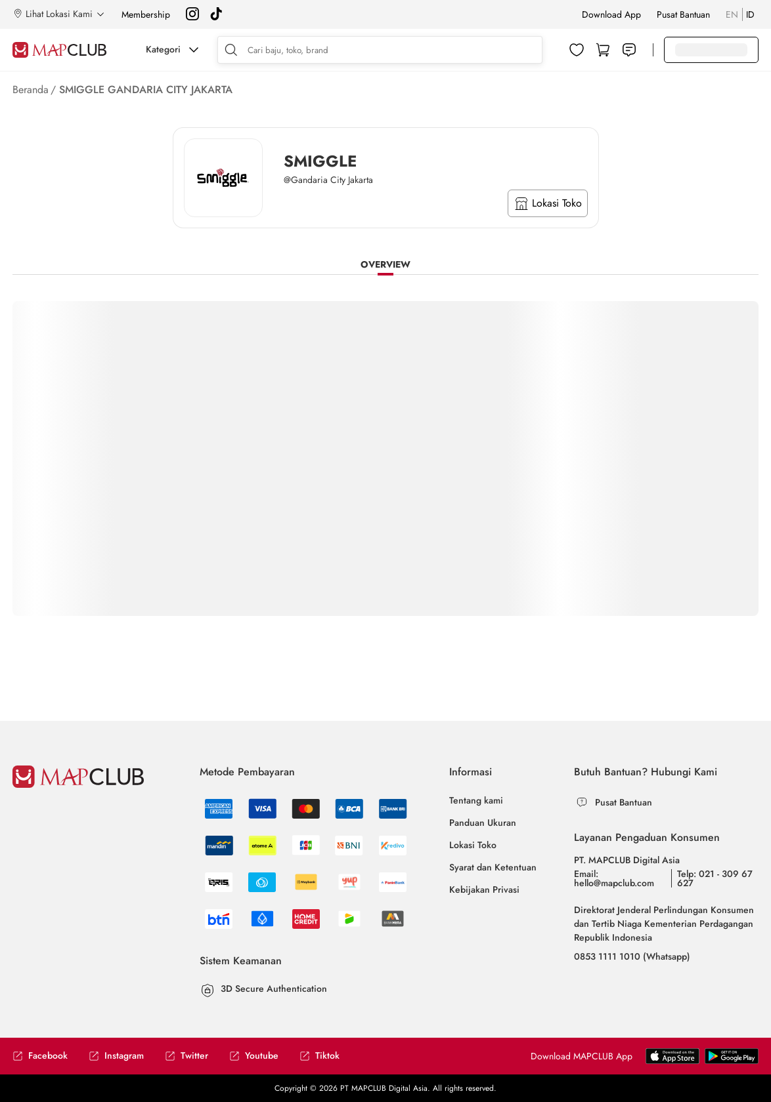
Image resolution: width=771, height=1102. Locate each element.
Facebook (40, 1056)
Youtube (253, 1056)
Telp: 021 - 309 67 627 (715, 878)
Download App (611, 14)
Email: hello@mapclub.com (614, 878)
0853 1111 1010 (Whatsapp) (632, 956)
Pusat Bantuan (683, 14)
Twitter (186, 1056)
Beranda (30, 89)
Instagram (116, 1056)
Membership (145, 14)
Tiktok (319, 1056)
